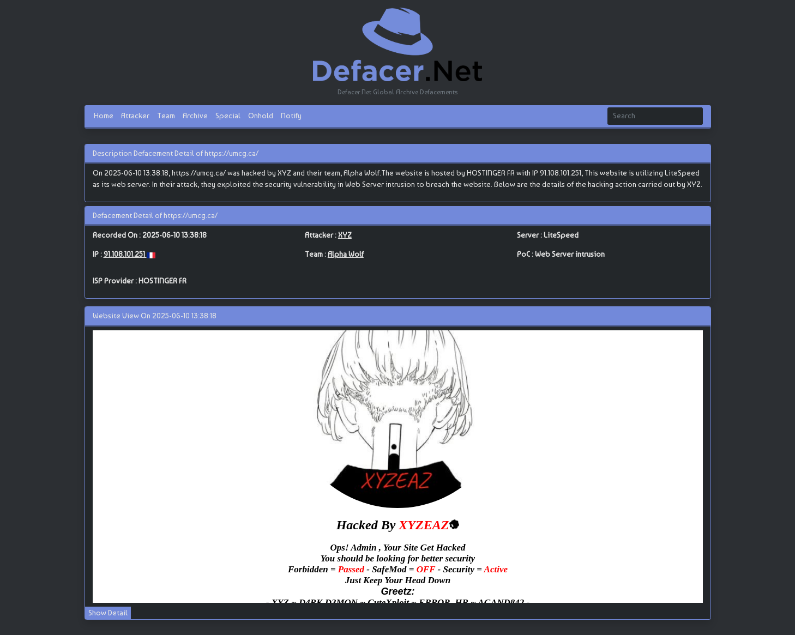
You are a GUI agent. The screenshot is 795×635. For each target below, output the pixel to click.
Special (227, 115)
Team (166, 115)
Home (103, 115)
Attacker (135, 115)
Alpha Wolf (346, 254)
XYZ (345, 235)
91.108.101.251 (125, 254)
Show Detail (108, 612)
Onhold (260, 115)
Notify (291, 115)
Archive (195, 115)
